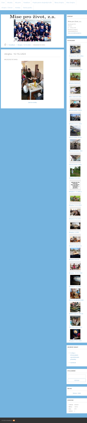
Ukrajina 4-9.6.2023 (74, 178)
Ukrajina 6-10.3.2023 (75, 219)
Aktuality (9, 2)
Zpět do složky (32, 102)
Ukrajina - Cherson (6, 8)
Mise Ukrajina (70, 2)
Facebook (73, 362)
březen (75, 393)
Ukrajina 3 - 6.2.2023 (75, 286)
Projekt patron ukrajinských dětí (42, 2)
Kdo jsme (18, 2)
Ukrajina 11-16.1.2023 (75, 341)
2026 (79, 393)
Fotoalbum (26, 2)
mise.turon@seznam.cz (74, 33)
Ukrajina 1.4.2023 (74, 232)
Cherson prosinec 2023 (75, 151)
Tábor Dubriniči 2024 (75, 96)
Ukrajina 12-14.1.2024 (75, 124)
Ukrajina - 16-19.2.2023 (24, 45)
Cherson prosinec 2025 (75, 69)
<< (69, 393)
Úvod (3, 2)
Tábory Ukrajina (59, 2)
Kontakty (17, 8)
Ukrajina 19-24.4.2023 (75, 205)
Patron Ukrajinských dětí (76, 300)
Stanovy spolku (27, 8)
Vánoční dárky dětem (75, 137)
